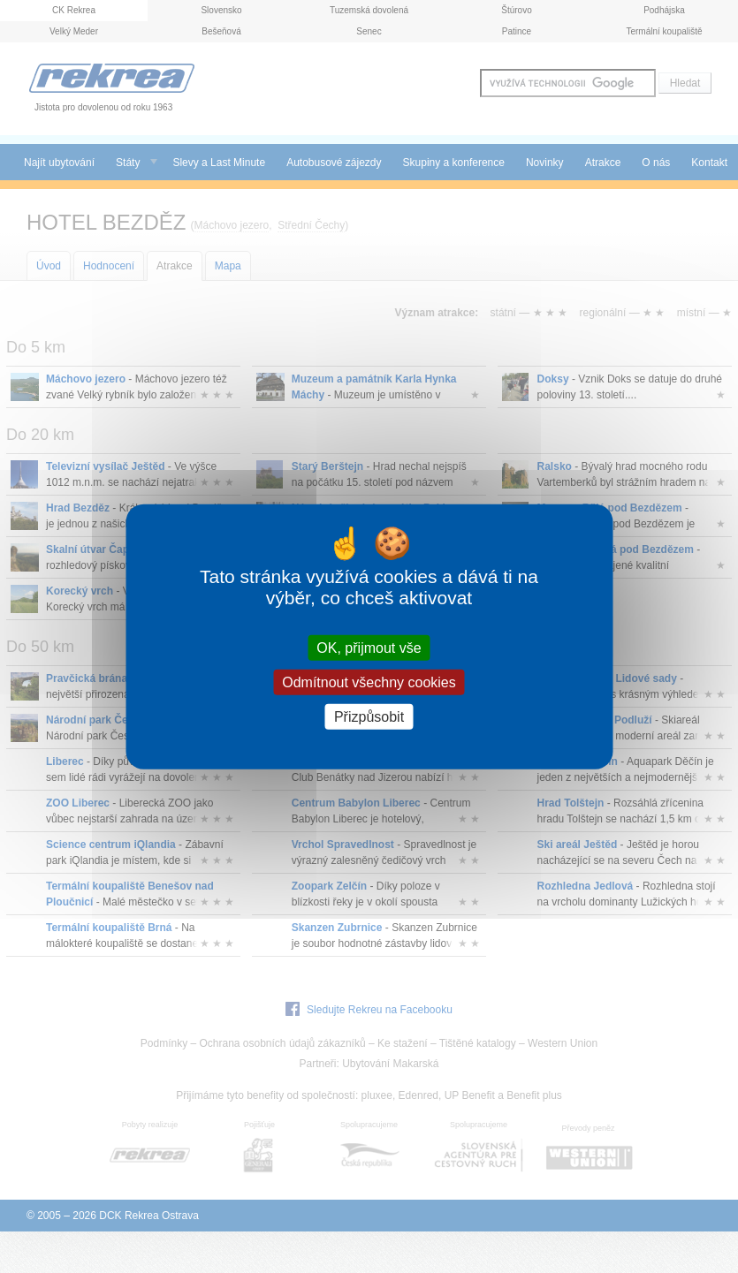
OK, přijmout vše (368, 647)
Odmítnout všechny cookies (369, 681)
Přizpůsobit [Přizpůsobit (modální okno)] (369, 716)
